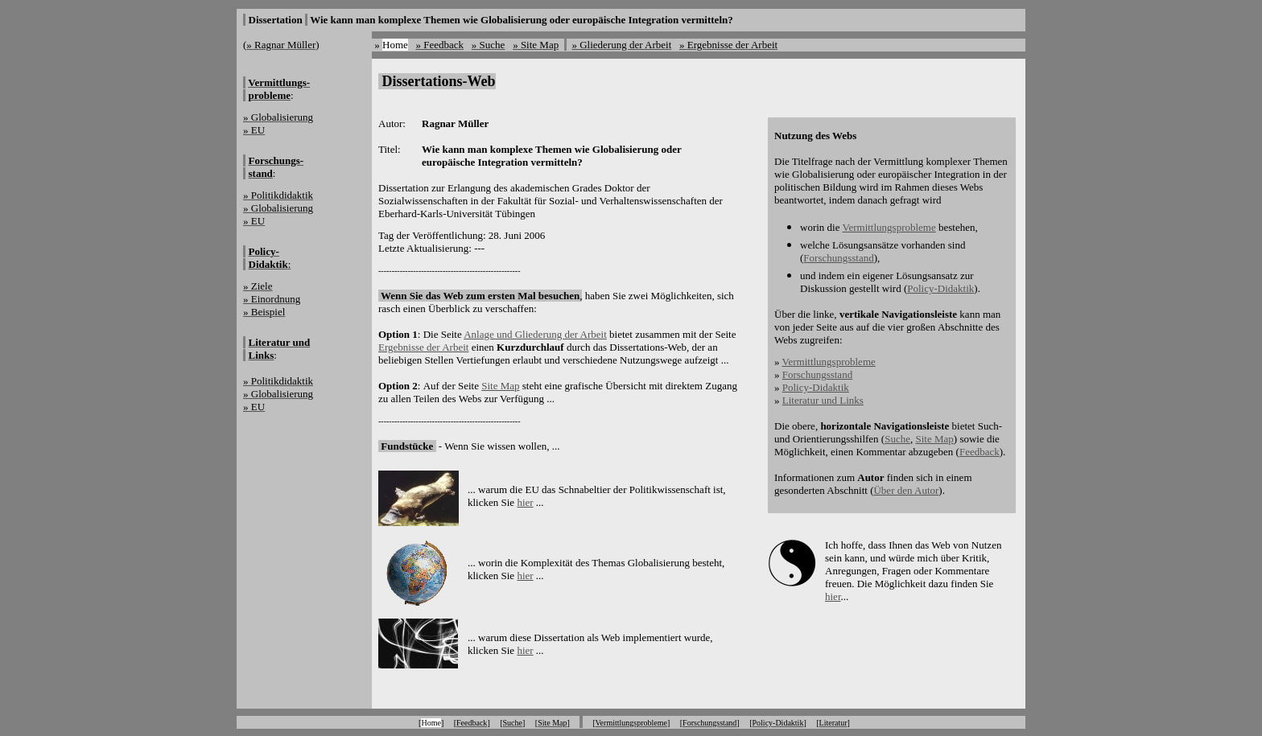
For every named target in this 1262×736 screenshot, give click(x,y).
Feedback (979, 452)
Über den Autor (905, 490)
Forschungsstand (838, 258)
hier (525, 502)
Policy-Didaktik (940, 288)
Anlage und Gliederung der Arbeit (535, 334)
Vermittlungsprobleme (888, 227)
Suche (897, 439)
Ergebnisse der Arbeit (423, 347)
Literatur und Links (823, 400)
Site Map (500, 386)
